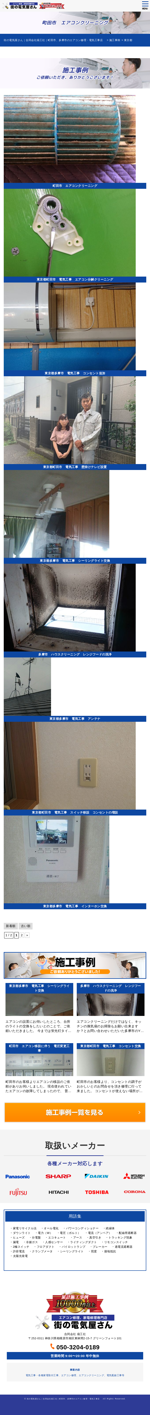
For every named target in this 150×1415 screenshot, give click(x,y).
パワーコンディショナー (82, 1228)
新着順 (11, 926)
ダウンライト (22, 1233)
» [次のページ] (27, 935)
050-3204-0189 (75, 1347)
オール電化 (51, 1228)
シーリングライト (72, 1251)
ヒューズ (19, 1237)
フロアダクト (46, 1246)
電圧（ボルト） (70, 1233)
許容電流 (19, 1251)
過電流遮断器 (124, 1246)
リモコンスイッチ (116, 1242)
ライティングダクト (83, 1242)
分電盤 (36, 1237)
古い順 (26, 926)
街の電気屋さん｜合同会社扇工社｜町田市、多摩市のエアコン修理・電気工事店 (64, 1399)
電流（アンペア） (100, 1233)
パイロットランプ (74, 1246)
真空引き (95, 1237)
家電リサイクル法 (25, 1228)
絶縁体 (110, 1228)
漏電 (16, 1242)
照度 (94, 1251)
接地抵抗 (110, 1251)
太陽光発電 (20, 1256)
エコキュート (57, 1237)
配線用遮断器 (128, 1233)
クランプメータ (42, 1251)
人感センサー (54, 1242)
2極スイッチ (21, 1246)
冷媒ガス (32, 1242)
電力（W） (45, 1233)
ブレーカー (100, 1246)
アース (77, 1237)
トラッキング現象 (120, 1237)
